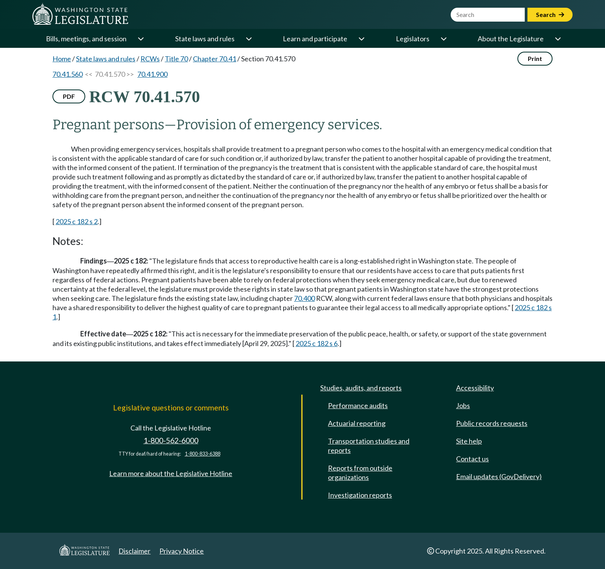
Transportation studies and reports (368, 445)
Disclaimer (134, 551)
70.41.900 (152, 74)
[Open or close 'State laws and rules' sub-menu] (248, 38)
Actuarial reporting (356, 423)
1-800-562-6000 (171, 440)
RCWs (150, 58)
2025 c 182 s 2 (77, 221)
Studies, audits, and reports (361, 387)
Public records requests (491, 423)
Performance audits (358, 405)
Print (535, 58)
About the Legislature (511, 38)
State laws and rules (205, 38)
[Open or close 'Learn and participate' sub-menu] (361, 38)
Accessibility (475, 387)
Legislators (412, 38)
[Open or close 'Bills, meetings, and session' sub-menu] (140, 38)
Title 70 (176, 58)
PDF (69, 96)
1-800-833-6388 (202, 454)
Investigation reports (360, 495)
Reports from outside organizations (360, 472)
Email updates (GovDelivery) (499, 476)
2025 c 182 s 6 (317, 343)
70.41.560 (67, 74)
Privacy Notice (181, 551)
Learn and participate (315, 38)
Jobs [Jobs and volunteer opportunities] (463, 405)
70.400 (304, 298)
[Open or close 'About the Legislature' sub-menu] (557, 38)
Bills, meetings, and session (86, 38)
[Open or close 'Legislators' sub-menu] (443, 38)
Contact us (472, 458)
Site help (469, 441)
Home (61, 58)
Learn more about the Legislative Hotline (170, 473)
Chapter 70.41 (214, 58)
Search (550, 14)
